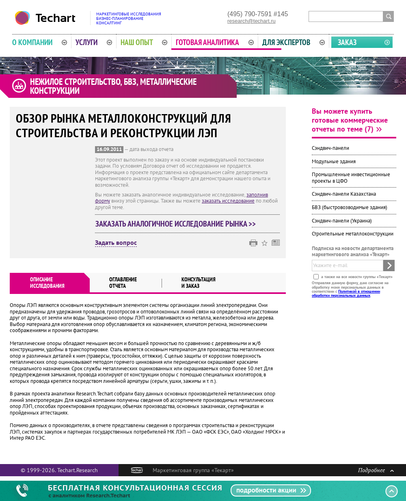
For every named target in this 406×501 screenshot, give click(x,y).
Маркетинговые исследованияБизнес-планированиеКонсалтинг (128, 18)
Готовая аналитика (215, 42)
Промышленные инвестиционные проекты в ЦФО (351, 177)
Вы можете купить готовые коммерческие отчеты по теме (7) (350, 120)
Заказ (347, 42)
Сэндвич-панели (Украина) (342, 220)
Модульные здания (334, 161)
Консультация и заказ (198, 282)
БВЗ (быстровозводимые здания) (349, 207)
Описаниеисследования (47, 282)
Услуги (94, 42)
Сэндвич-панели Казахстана (344, 193)
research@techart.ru (251, 21)
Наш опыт (144, 42)
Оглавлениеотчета (123, 282)
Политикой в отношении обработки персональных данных (346, 293)
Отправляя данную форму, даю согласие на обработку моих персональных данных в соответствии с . (350, 289)
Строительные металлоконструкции (352, 233)
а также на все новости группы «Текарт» (356, 276)
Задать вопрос (116, 242)
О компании (39, 42)
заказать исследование (228, 200)
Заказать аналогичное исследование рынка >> (175, 223)
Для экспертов (293, 42)
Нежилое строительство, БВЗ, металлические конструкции (113, 86)
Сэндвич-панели (330, 148)
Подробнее (376, 470)
